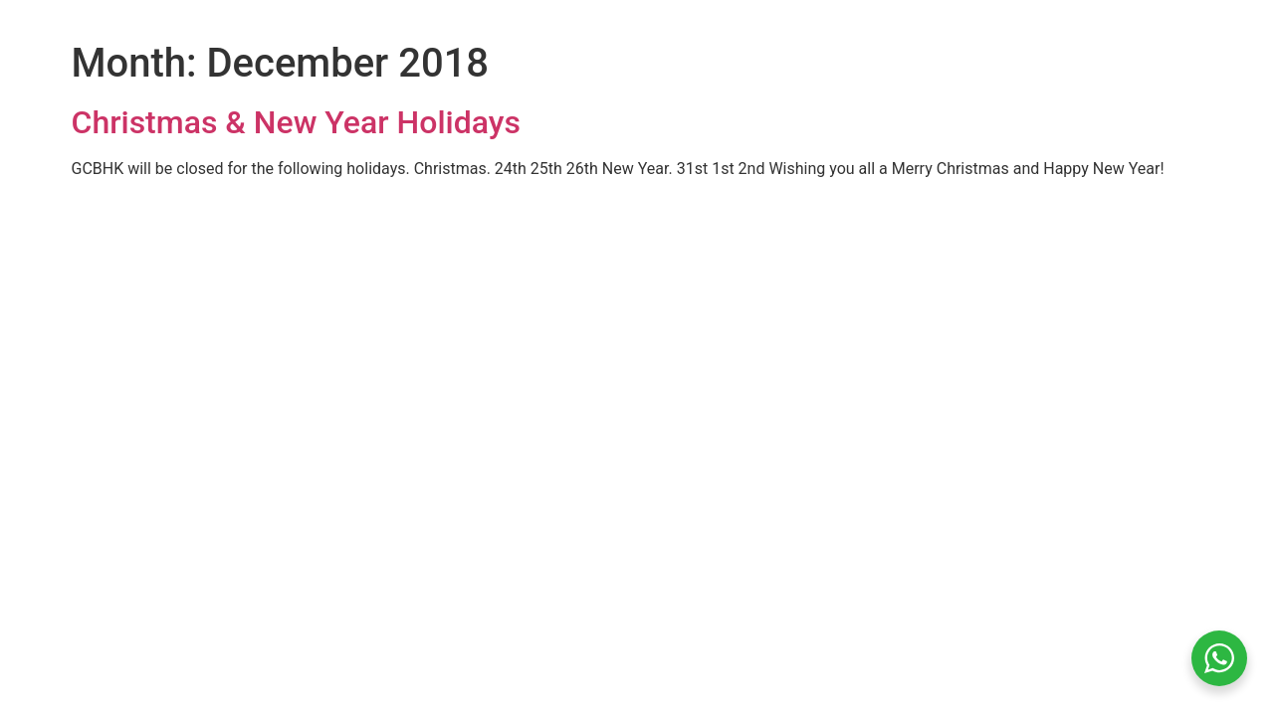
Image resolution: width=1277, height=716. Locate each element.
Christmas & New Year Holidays (296, 122)
